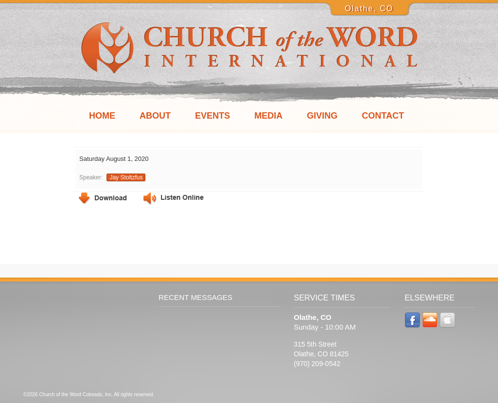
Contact (383, 116)
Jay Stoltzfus (125, 177)
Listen (173, 199)
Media (268, 116)
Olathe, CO (369, 8)
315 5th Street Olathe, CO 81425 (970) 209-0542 (321, 354)
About (155, 116)
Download (103, 199)
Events (212, 116)
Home (102, 116)
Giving (322, 116)
